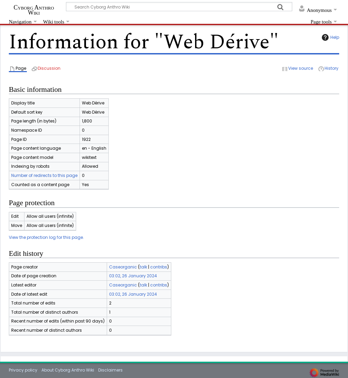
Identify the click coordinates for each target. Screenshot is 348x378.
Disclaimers (110, 370)
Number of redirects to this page (44, 175)
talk (143, 267)
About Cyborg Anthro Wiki (67, 370)
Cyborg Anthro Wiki (34, 10)
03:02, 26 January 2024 (133, 276)
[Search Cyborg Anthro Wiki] (179, 6)
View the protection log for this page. (46, 237)
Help (329, 37)
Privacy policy (23, 370)
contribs (158, 267)
